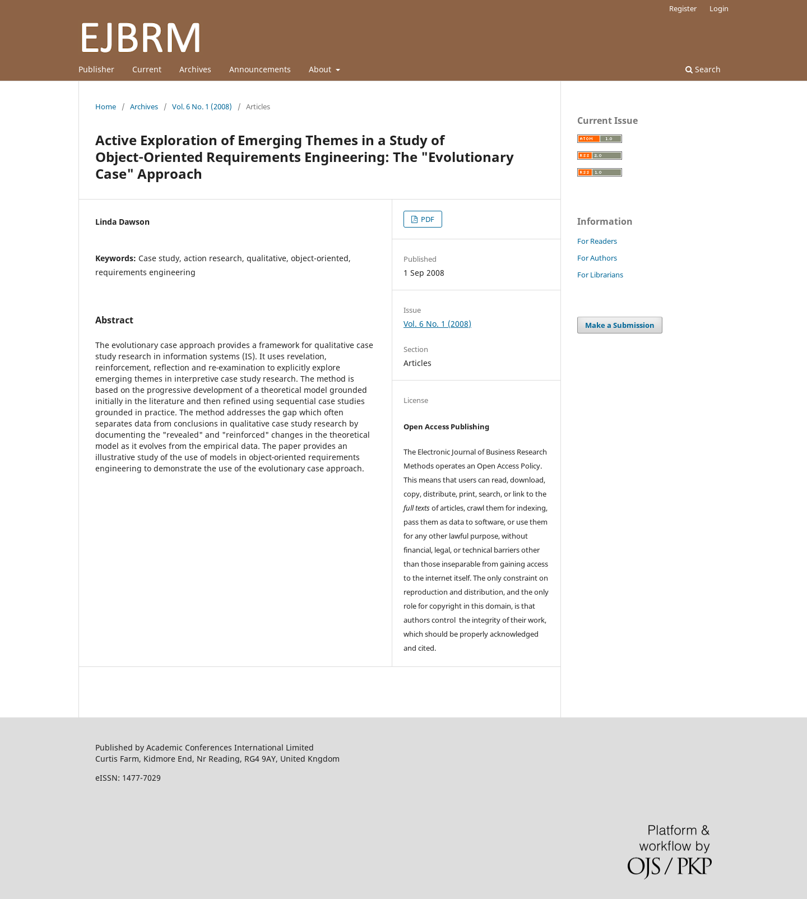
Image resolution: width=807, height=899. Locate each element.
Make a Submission (620, 325)
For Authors (597, 258)
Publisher (96, 69)
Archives (195, 69)
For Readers (597, 241)
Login (719, 8)
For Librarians (600, 275)
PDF (426, 219)
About (321, 69)
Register (683, 8)
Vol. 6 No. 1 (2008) (202, 106)
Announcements (260, 69)
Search (703, 69)
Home (105, 106)
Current (146, 69)
